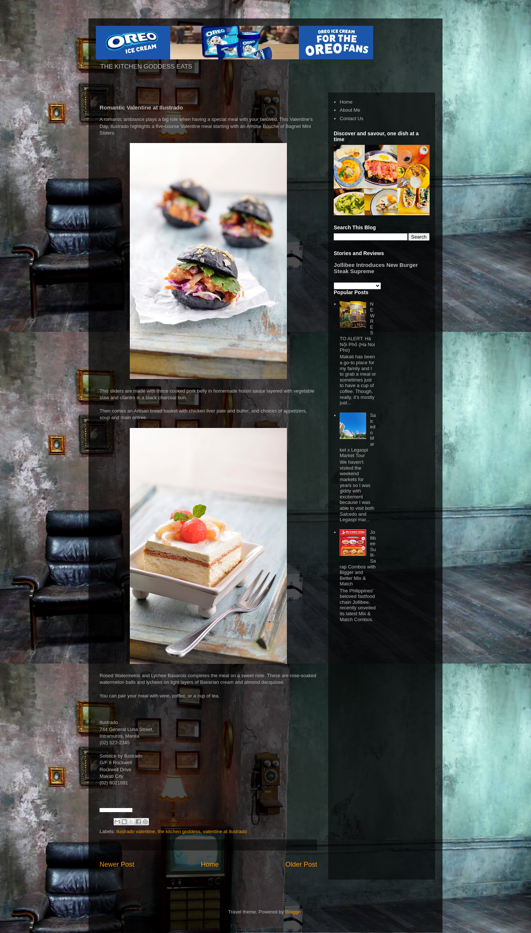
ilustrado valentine (136, 831)
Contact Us (351, 118)
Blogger (293, 912)
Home (210, 864)
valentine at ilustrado (225, 831)
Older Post (301, 864)
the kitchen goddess (179, 831)
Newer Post (117, 864)
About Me (350, 110)
